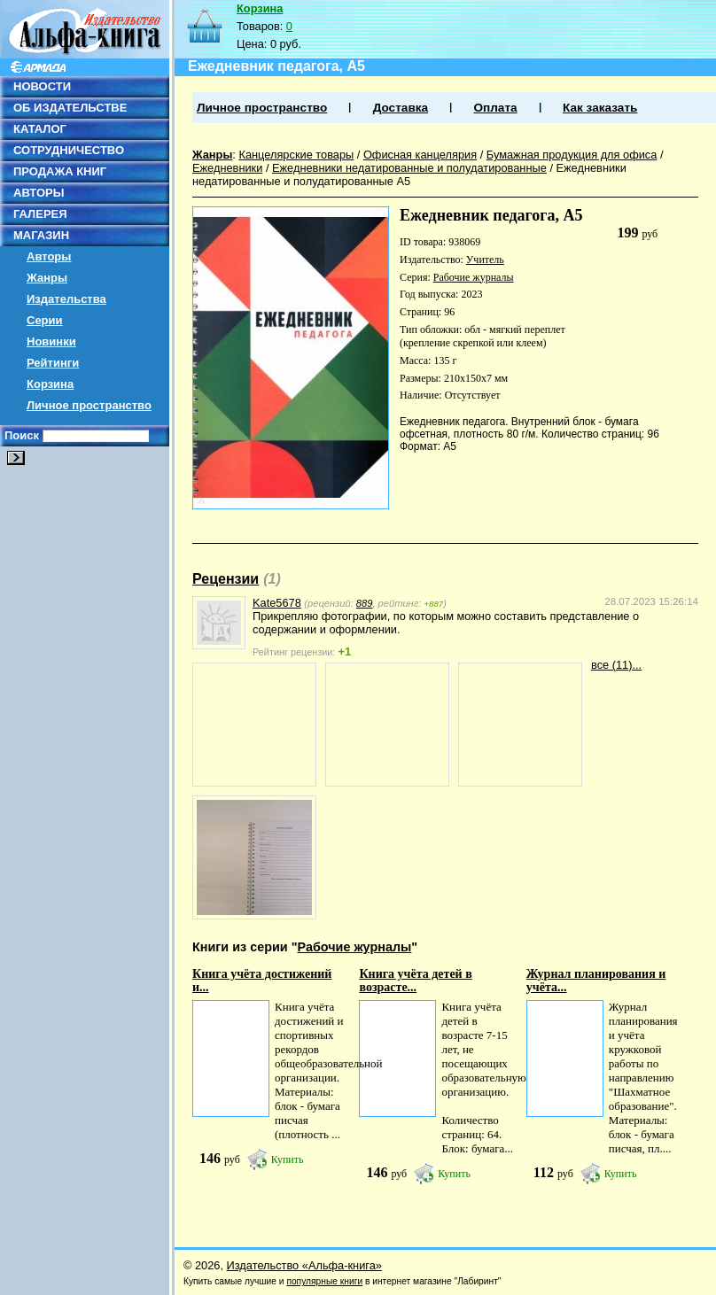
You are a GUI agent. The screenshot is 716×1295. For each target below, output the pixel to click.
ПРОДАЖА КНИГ (59, 171)
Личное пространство (89, 405)
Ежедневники (227, 167)
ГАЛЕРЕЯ (40, 214)
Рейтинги (53, 362)
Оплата (495, 107)
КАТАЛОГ (39, 129)
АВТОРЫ (38, 192)
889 (364, 603)
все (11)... (616, 664)
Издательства (66, 299)
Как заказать (600, 107)
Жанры (47, 277)
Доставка (400, 107)
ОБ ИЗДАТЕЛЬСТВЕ (70, 107)
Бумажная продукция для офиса (572, 154)
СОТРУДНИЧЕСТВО (68, 150)
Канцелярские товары (296, 154)
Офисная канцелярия (420, 154)
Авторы (49, 256)
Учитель (485, 259)
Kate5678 (277, 602)
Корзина (50, 384)
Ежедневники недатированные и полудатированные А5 (409, 174)
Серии (45, 320)
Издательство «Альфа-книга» (304, 1265)
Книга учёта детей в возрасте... (415, 980)
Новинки (51, 341)
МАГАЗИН (41, 235)
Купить (287, 1159)
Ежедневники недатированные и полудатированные (409, 167)
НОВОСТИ (42, 86)
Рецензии (225, 578)
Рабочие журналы (473, 277)
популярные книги (324, 1281)
